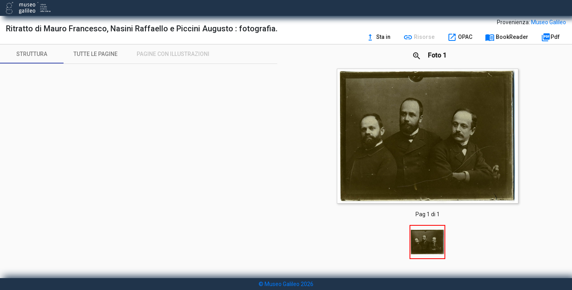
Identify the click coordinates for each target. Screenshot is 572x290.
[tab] (32, 53)
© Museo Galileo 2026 (286, 284)
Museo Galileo (548, 22)
